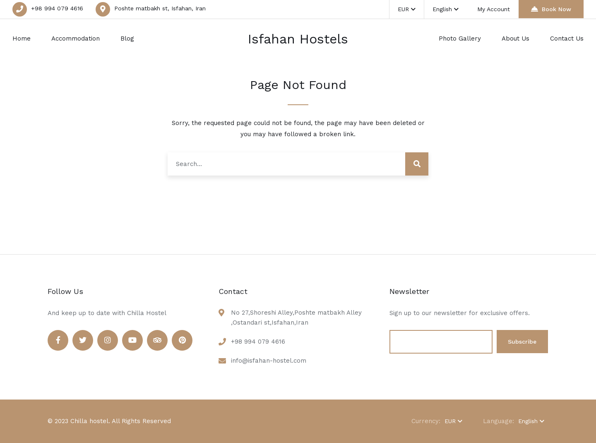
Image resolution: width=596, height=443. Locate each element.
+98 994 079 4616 (57, 8)
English (448, 9)
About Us (515, 38)
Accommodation (75, 38)
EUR (409, 9)
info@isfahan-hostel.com (268, 360)
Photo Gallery (460, 38)
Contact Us (567, 38)
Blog (127, 38)
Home (21, 38)
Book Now (551, 8)
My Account (494, 9)
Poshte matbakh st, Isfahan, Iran (160, 8)
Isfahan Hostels (298, 39)
